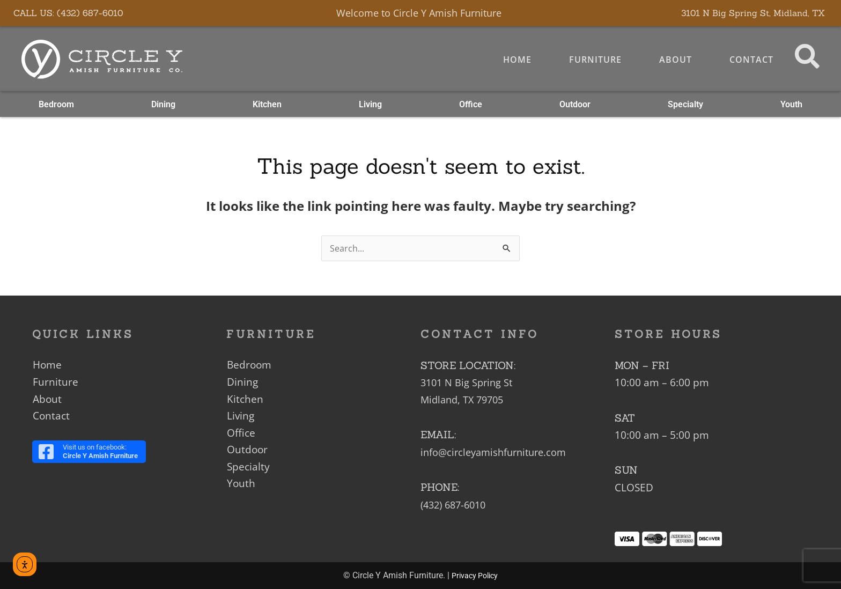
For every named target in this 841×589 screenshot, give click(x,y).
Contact (749, 59)
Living (370, 105)
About (673, 59)
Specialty (685, 105)
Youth (791, 105)
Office (470, 105)
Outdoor (575, 105)
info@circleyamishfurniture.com (497, 452)
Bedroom (56, 105)
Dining (163, 105)
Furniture (593, 59)
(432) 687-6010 (456, 504)
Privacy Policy (474, 576)
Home (515, 59)
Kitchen (267, 105)
